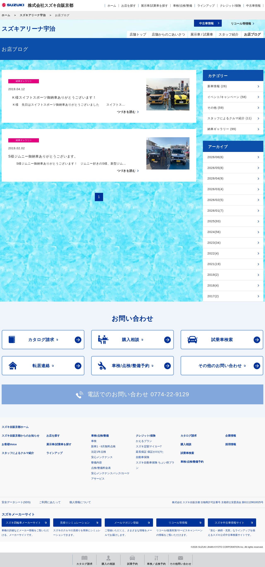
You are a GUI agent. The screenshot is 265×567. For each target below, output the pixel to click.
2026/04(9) (215, 178)
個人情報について (80, 502)
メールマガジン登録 (126, 522)
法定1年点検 (98, 451)
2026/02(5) (215, 200)
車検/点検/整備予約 (192, 461)
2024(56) (214, 232)
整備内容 (96, 462)
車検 (93, 441)
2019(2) (213, 274)
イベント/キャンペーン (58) (227, 97)
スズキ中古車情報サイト (229, 522)
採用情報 (230, 444)
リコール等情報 (178, 522)
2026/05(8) (215, 168)
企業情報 (230, 435)
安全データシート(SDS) (16, 502)
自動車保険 (142, 457)
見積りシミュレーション (75, 522)
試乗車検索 (187, 453)
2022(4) (213, 253)
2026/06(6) (215, 157)
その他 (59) (215, 107)
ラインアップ (206, 5)
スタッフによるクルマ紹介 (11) (229, 118)
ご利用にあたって (50, 502)
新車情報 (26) (217, 86)
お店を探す (128, 5)
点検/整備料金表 (101, 467)
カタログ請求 (189, 435)
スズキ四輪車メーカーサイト (23, 522)
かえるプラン (144, 441)
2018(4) (213, 285)
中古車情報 (253, 5)
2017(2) (213, 296)
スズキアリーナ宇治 (33, 15)
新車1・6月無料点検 (103, 446)
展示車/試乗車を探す (154, 5)
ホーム (111, 5)
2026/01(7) (215, 210)
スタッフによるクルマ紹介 (18, 453)
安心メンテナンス (102, 457)
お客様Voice (9, 444)
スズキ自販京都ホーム (15, 427)
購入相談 (186, 444)
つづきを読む (126, 103)
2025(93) (214, 221)
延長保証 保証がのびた (150, 451)
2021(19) (214, 264)
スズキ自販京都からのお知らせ (20, 435)
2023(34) (214, 242)
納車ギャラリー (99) (221, 129)
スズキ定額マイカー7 (148, 446)
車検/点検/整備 (182, 5)
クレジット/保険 (230, 5)
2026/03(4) (215, 189)
